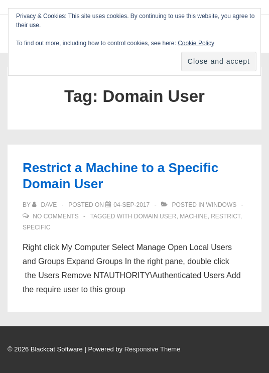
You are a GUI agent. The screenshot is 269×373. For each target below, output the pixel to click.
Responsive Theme (152, 349)
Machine (193, 216)
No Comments (55, 216)
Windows (221, 204)
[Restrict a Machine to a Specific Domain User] (131, 204)
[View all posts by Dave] (45, 204)
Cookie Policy (196, 43)
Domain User (155, 216)
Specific (36, 227)
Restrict (225, 216)
